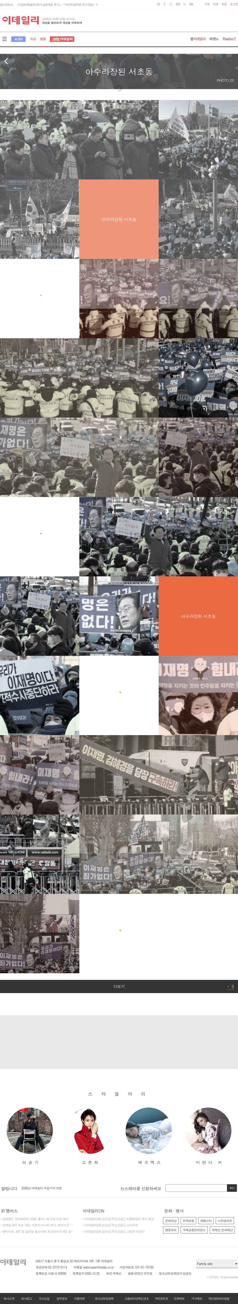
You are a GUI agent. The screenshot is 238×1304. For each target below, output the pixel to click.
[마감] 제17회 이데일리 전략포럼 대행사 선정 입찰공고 (56, 1188)
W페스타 (206, 1220)
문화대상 (171, 1220)
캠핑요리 (171, 1230)
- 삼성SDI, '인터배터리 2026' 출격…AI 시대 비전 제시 (34, 1219)
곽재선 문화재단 (222, 1230)
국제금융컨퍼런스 (194, 1230)
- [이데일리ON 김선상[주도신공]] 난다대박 (110, 1225)
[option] (30, 1136)
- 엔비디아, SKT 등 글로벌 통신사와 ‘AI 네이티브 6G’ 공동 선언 (37, 1232)
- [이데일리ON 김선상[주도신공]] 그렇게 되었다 (113, 1232)
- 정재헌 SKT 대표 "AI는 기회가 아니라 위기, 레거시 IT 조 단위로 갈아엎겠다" (37, 1225)
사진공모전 (225, 1220)
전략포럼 (188, 1220)
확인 (232, 1188)
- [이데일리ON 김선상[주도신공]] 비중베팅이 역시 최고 (118, 1219)
